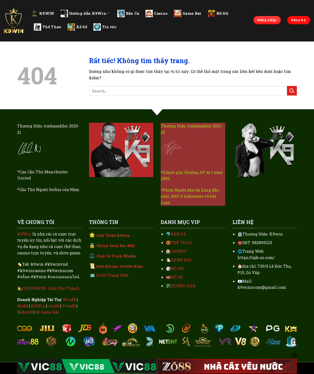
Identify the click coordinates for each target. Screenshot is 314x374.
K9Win (24, 233)
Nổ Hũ (218, 13)
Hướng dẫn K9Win (85, 13)
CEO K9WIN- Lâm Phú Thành (50, 288)
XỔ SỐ (177, 277)
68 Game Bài (47, 312)
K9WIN (42, 13)
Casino (156, 13)
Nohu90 (24, 312)
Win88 (69, 299)
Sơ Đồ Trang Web (112, 275)
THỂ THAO (181, 242)
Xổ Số (77, 27)
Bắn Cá (128, 13)
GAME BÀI (181, 259)
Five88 (69, 305)
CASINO (178, 251)
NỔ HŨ (177, 268)
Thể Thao (47, 27)
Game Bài (187, 13)
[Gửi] (292, 91)
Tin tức (105, 27)
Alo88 (53, 305)
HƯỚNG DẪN (183, 285)
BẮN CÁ (178, 233)
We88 (22, 305)
